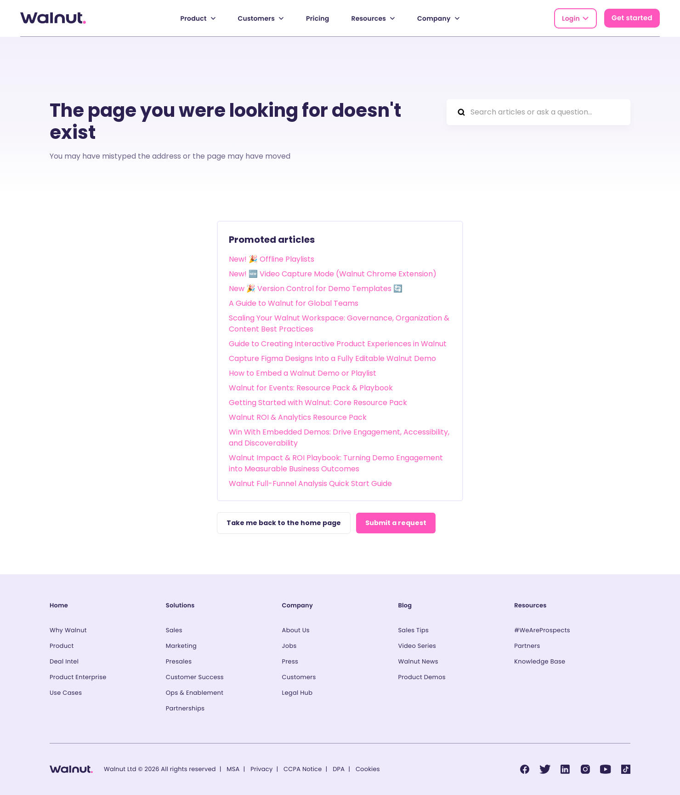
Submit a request (395, 522)
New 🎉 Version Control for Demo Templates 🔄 (315, 288)
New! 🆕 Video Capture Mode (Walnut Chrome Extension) (332, 274)
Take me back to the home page (284, 522)
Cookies (368, 769)
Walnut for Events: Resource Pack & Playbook (311, 388)
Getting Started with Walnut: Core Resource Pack (318, 402)
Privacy (261, 769)
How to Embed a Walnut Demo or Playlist (302, 373)
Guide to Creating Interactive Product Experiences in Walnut (338, 343)
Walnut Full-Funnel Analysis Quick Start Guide (310, 483)
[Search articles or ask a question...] (538, 112)
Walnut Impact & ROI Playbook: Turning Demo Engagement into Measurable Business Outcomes (336, 463)
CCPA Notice (302, 769)
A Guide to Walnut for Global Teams (293, 303)
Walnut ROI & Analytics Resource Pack (298, 417)
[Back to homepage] (53, 18)
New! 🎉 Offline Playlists (271, 259)
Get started (632, 18)
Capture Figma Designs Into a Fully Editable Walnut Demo (332, 358)
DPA (339, 769)
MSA (233, 769)
